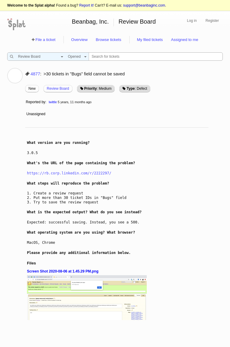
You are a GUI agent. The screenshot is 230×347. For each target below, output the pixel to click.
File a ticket (45, 39)
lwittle (53, 102)
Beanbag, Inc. (90, 21)
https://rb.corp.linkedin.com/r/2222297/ (69, 173)
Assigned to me (184, 39)
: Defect (137, 88)
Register (212, 21)
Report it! (86, 5)
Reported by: (36, 102)
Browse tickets (108, 39)
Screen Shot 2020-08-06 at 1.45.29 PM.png (63, 271)
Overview (79, 39)
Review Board (137, 21)
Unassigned (36, 114)
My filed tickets (150, 39)
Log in (192, 21)
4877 (35, 73)
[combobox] (39, 56)
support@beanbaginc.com (144, 5)
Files (31, 263)
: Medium (97, 88)
